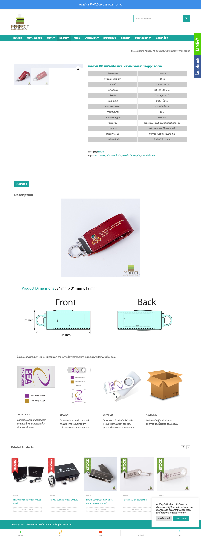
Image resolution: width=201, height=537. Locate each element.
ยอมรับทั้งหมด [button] (181, 518)
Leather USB (99, 155)
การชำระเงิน (109, 38)
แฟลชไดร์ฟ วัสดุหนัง (131, 155)
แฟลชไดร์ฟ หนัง (148, 155)
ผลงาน (64, 38)
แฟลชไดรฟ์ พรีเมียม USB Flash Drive (100, 4)
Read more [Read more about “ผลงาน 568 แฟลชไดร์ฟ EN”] (136, 509)
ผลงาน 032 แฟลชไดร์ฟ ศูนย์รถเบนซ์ (27, 501)
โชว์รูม (76, 38)
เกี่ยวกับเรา (92, 38)
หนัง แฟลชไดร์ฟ (113, 155)
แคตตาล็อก (162, 38)
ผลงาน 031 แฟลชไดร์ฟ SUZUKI (64, 499)
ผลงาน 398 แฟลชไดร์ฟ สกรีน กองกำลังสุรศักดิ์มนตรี (99, 501)
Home (134, 50)
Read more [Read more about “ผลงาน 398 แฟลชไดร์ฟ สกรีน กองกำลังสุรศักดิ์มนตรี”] (100, 509)
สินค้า (51, 38)
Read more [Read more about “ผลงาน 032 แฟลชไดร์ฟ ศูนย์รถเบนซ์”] (27, 509)
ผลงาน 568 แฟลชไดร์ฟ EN (135, 499)
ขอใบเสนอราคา (143, 38)
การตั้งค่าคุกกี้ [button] (164, 518)
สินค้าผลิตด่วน (34, 38)
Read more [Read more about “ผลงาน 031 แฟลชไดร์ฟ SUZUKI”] (64, 509)
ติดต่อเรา (125, 38)
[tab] (21, 184)
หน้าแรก (17, 38)
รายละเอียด (21, 184)
